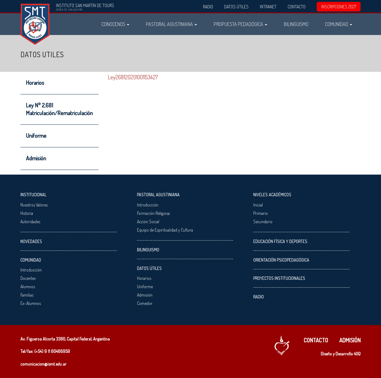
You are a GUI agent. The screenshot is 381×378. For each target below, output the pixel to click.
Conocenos (115, 24)
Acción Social (148, 221)
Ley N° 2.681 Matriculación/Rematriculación (59, 109)
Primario (260, 213)
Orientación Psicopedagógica (281, 260)
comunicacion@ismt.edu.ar (43, 364)
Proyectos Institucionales (279, 278)
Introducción (31, 269)
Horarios (35, 82)
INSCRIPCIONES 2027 (338, 6)
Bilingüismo (296, 24)
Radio (208, 6)
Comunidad (338, 24)
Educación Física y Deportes (280, 241)
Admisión (36, 158)
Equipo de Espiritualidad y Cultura (165, 229)
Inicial (258, 204)
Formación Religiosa (153, 213)
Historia (26, 213)
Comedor (144, 303)
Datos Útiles (236, 6)
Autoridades (30, 221)
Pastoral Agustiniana (171, 24)
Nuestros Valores (34, 204)
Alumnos (27, 286)
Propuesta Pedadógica (240, 24)
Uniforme (36, 135)
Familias (26, 295)
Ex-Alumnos (30, 303)
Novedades (31, 241)
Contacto (297, 6)
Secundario (262, 221)
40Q (357, 353)
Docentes (28, 278)
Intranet (268, 6)
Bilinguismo (148, 249)
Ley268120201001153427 (133, 77)
